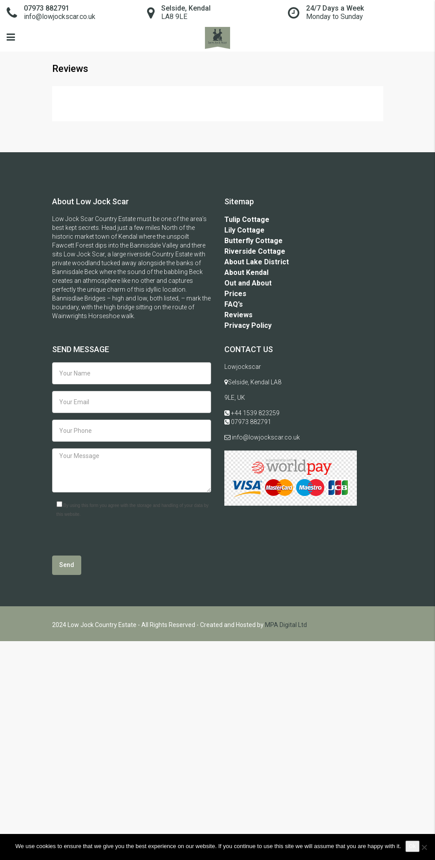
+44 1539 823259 (255, 413)
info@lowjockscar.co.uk (265, 437)
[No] (424, 847)
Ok (412, 846)
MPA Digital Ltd (286, 624)
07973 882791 (250, 421)
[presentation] (119, 538)
